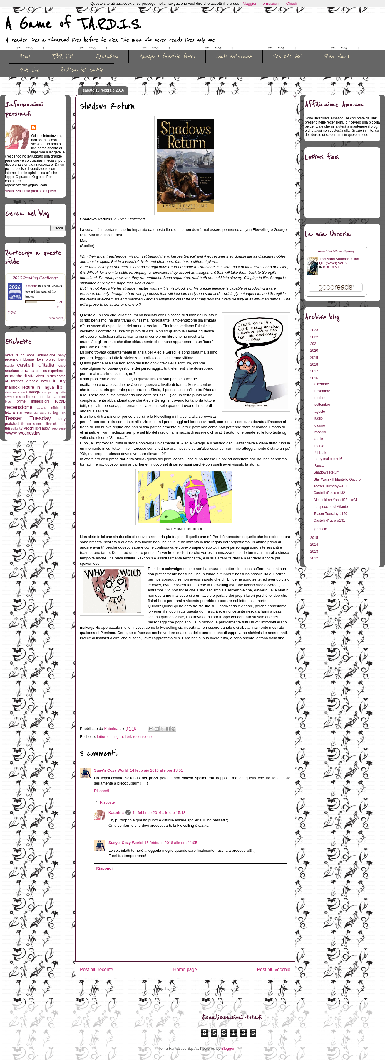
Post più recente (96, 969)
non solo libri (22, 396)
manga (34, 392)
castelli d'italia (35, 365)
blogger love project (39, 359)
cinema (27, 370)
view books (56, 317)
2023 (314, 330)
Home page (185, 969)
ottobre (320, 398)
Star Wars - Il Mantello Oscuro (337, 479)
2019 (314, 358)
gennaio (321, 529)
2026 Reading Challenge (35, 277)
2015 (314, 538)
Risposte (107, 802)
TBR (63, 412)
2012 (314, 558)
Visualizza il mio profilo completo (30, 191)
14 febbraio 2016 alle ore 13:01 (156, 770)
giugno (320, 425)
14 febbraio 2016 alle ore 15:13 (159, 812)
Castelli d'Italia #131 (329, 520)
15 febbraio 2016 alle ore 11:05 (170, 843)
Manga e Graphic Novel (167, 56)
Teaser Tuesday (28, 418)
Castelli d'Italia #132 (329, 493)
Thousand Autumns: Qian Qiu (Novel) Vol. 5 (339, 261)
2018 (314, 364)
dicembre (322, 384)
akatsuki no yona (20, 355)
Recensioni (107, 56)
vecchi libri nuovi (37, 428)
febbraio (321, 453)
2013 (314, 552)
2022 (314, 337)
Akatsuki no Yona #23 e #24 (335, 500)
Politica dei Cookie (82, 70)
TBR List (63, 56)
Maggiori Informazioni (261, 3)
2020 (314, 351)
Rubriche (29, 70)
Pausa (319, 466)
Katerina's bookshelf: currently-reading (336, 251)
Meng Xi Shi (331, 266)
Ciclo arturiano (234, 56)
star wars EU (43, 412)
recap (60, 401)
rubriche (42, 408)
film (53, 376)
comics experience (51, 371)
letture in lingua (110, 736)
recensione (142, 736)
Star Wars (336, 56)
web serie (59, 428)
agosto (320, 412)
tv (21, 428)
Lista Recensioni (16, 392)
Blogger (227, 1048)
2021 (314, 344)
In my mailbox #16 (328, 459)
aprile (319, 439)
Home (25, 56)
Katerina (116, 812)
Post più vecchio (273, 969)
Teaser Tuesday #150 (330, 514)
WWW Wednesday (22, 433)
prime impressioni (33, 401)
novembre (322, 391)
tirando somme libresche (39, 423)
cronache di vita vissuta (27, 375)
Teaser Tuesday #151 (330, 486)
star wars (24, 412)
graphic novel (38, 381)
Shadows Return (327, 472)
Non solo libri (287, 56)
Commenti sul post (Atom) (194, 988)
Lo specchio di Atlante (331, 507)
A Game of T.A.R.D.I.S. (73, 24)
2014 (314, 544)
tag (55, 412)
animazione (46, 355)
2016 (314, 378)
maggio (320, 432)
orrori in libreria (44, 397)
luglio (319, 418)
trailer (14, 428)
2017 (314, 371)
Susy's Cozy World (111, 770)
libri (128, 736)
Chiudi (291, 3)
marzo (319, 446)
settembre (322, 405)
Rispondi (101, 791)
